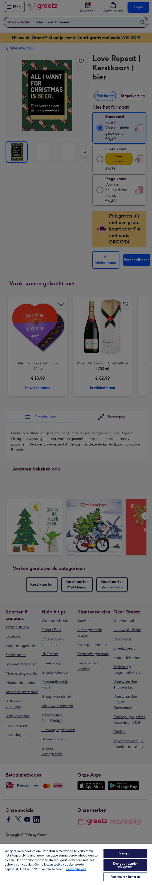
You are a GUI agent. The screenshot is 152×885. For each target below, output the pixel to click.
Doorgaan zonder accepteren (125, 865)
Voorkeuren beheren (125, 877)
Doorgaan (126, 853)
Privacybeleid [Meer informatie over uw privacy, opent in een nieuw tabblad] (76, 869)
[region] (76, 864)
